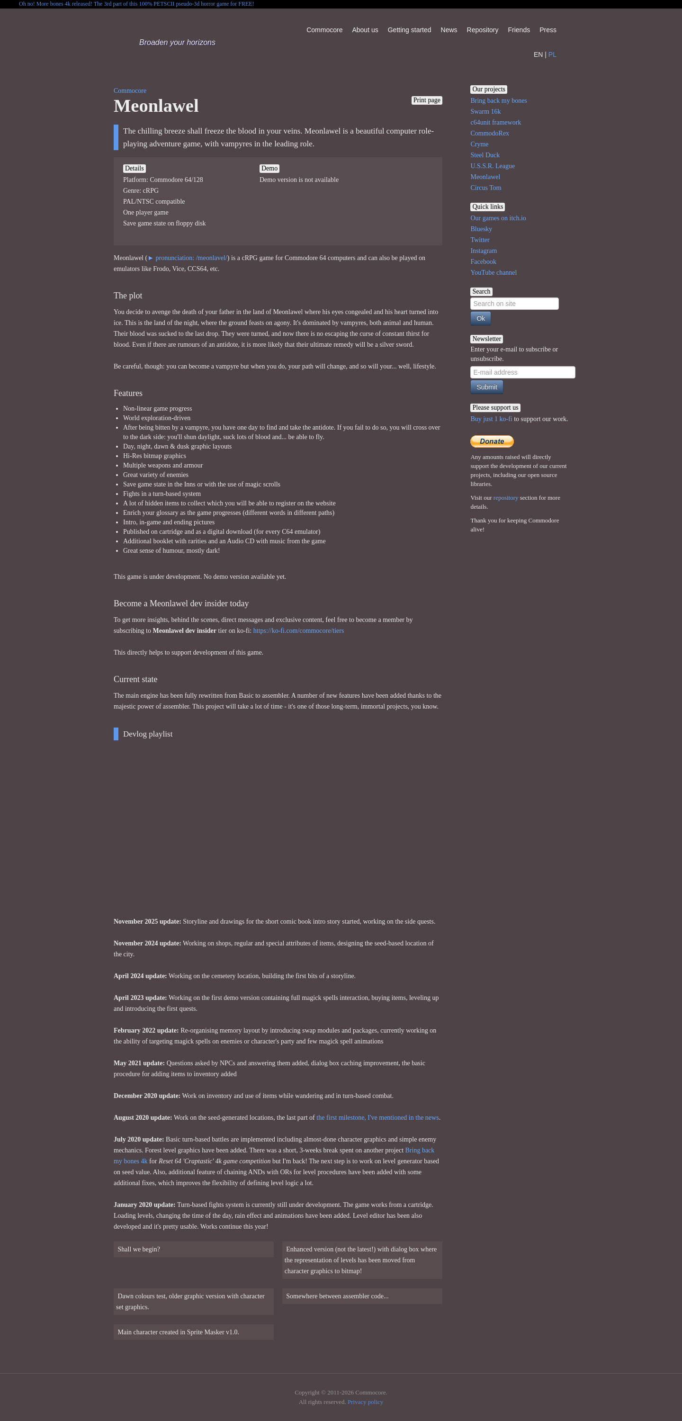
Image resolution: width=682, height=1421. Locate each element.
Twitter (479, 239)
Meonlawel (485, 176)
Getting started (409, 30)
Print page (426, 100)
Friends (519, 30)
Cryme (479, 144)
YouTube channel (493, 272)
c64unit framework (495, 122)
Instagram (483, 250)
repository (506, 497)
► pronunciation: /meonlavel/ (187, 257)
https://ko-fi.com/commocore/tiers (298, 630)
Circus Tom (485, 187)
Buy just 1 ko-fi (491, 419)
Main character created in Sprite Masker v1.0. (177, 1332)
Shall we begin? (138, 1249)
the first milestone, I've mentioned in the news (377, 1117)
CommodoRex (489, 133)
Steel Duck (485, 155)
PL (552, 54)
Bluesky (481, 229)
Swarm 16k (485, 111)
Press (547, 30)
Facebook (483, 261)
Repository (483, 30)
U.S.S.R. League (492, 166)
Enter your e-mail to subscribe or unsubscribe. (514, 354)
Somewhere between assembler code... (337, 1296)
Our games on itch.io (498, 218)
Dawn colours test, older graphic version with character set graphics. (190, 1302)
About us (365, 30)
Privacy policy (365, 1401)
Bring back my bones (498, 100)
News (449, 30)
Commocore (324, 30)
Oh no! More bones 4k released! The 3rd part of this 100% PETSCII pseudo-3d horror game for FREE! (136, 3)
